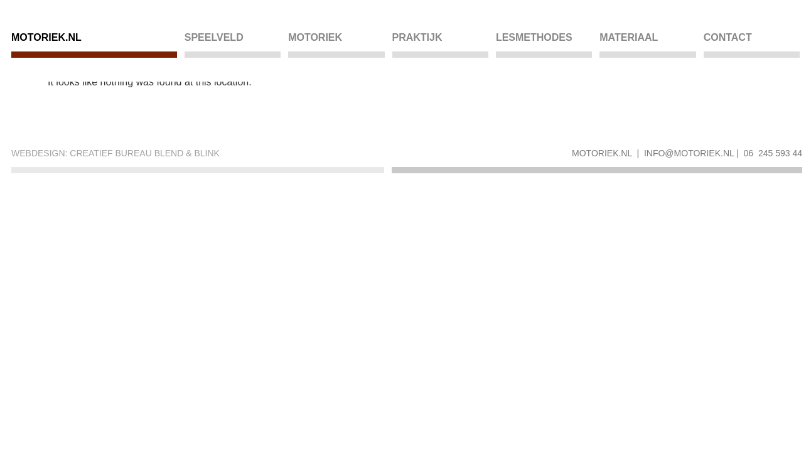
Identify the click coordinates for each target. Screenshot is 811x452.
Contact (728, 37)
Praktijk (417, 37)
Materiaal (628, 37)
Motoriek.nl (46, 37)
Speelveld (214, 37)
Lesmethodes (534, 37)
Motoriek (315, 37)
